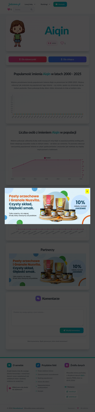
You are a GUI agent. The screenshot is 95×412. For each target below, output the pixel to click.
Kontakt (60, 4)
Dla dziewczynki (27, 59)
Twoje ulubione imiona (44, 371)
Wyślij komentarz (71, 330)
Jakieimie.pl (14, 4)
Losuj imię (30, 4)
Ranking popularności (44, 378)
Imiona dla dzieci (42, 382)
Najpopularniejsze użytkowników (43, 386)
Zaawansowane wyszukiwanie (47, 374)
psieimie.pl (71, 397)
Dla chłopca (67, 59)
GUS (82, 375)
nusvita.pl (71, 391)
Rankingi (46, 4)
